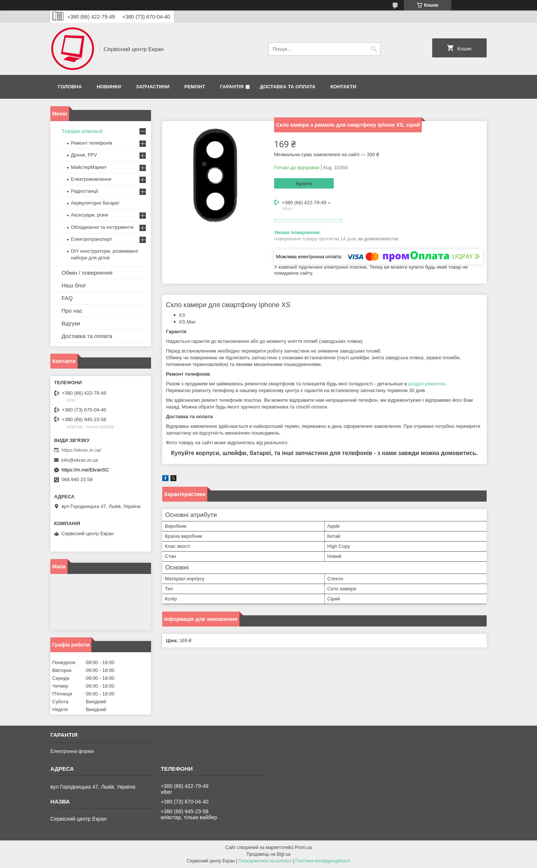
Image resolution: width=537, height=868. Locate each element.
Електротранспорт (91, 239)
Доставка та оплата (287, 86)
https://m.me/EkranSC (85, 470)
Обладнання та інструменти (102, 227)
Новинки (109, 86)
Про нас (72, 310)
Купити (304, 183)
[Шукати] (373, 49)
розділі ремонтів (426, 383)
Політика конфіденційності (323, 861)
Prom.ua (303, 847)
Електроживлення (91, 179)
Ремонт (194, 86)
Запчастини (152, 86)
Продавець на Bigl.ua (268, 854)
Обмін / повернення (87, 272)
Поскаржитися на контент (265, 861)
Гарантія (232, 86)
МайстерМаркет (89, 167)
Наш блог (74, 285)
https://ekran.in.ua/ (81, 450)
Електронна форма (72, 751)
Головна (70, 86)
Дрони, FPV (84, 155)
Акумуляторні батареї (95, 203)
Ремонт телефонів (91, 143)
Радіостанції (84, 191)
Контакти (343, 86)
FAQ (67, 298)
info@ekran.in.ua (79, 460)
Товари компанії (82, 131)
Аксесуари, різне (90, 215)
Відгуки (71, 323)
